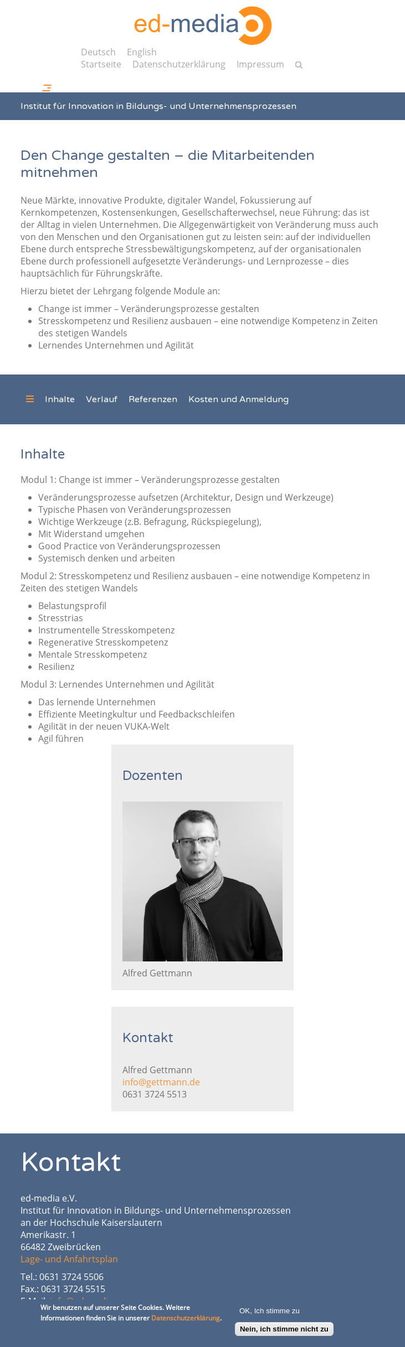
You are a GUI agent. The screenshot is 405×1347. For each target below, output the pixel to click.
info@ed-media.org (90, 1301)
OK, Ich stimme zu (269, 1314)
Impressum (260, 64)
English (142, 52)
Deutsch (98, 52)
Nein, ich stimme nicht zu (284, 1332)
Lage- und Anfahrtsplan (69, 1259)
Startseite (101, 64)
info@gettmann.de (161, 1082)
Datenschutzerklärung (178, 64)
